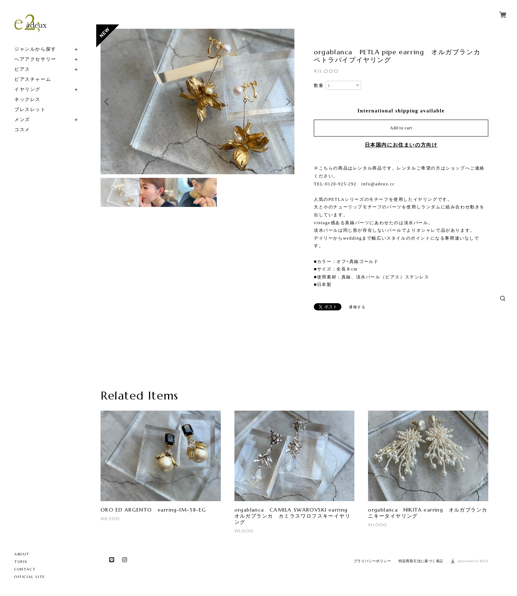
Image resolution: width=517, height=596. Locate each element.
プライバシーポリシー (372, 561)
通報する (357, 307)
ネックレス (27, 99)
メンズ (22, 119)
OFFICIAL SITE (29, 576)
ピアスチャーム (32, 79)
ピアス (22, 69)
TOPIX (21, 561)
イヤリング (27, 89)
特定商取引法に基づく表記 (421, 561)
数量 (318, 85)
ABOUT (21, 554)
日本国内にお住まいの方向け (401, 145)
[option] (197, 101)
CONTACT (25, 569)
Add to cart (401, 127)
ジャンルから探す (35, 49)
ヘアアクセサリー (35, 59)
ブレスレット (30, 109)
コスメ (22, 129)
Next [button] (287, 101)
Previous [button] (108, 101)
